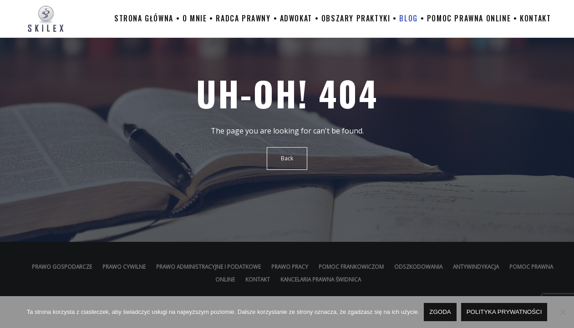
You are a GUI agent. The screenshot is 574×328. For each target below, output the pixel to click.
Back (287, 158)
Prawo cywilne (124, 266)
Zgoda (440, 311)
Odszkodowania (418, 266)
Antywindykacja (476, 266)
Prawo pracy (289, 266)
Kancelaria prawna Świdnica (320, 279)
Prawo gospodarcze (62, 266)
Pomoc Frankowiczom (351, 266)
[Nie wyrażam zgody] (562, 312)
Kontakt (257, 279)
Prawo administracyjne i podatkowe (209, 266)
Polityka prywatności (504, 311)
